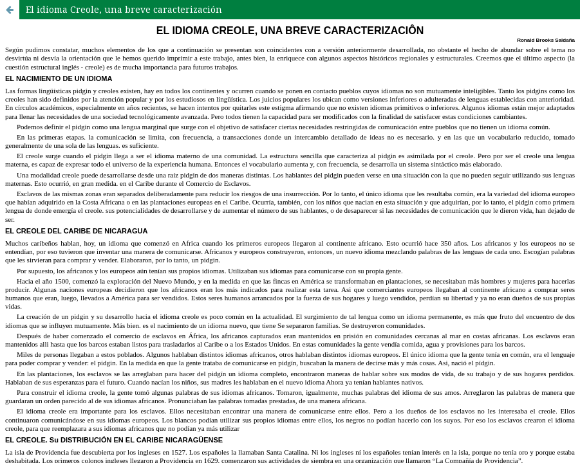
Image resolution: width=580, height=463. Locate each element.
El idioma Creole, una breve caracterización (124, 9)
